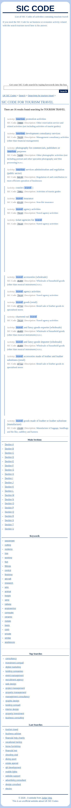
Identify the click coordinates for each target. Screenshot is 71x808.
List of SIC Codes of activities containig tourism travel (41, 16)
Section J (9, 482)
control (8, 570)
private (8, 634)
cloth (7, 629)
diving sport (10, 759)
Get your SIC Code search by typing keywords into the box (38, 84)
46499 (20, 280)
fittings (8, 566)
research (9, 583)
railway (8, 604)
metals (8, 621)
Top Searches (35, 653)
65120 (20, 202)
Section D (9, 457)
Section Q (9, 512)
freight (8, 595)
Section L (9, 491)
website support (12, 776)
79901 (20, 191)
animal (8, 591)
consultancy (11, 658)
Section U (9, 529)
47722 (20, 306)
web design (10, 684)
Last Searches (35, 724)
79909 (20, 122)
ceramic (8, 617)
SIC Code (35, 8)
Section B (9, 449)
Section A (9, 444)
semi (7, 600)
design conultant (13, 784)
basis (7, 625)
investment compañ (14, 663)
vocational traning (13, 742)
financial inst (11, 750)
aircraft (8, 579)
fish (6, 562)
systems (9, 549)
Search (22, 95)
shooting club (11, 755)
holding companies (14, 671)
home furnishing (12, 746)
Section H (9, 474)
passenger (10, 540)
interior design (12, 709)
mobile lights (11, 771)
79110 (20, 213)
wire (7, 587)
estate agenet (11, 763)
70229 (20, 137)
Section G (9, 470)
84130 (20, 177)
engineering (10, 608)
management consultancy (17, 696)
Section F (9, 465)
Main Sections (34, 439)
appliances (10, 642)
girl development (13, 767)
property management (15, 692)
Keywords (34, 536)
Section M (9, 495)
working (8, 557)
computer (9, 612)
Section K (9, 487)
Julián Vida (47, 798)
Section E (9, 461)
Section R (9, 516)
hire (6, 553)
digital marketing (13, 667)
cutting (8, 545)
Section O (9, 503)
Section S (9, 520)
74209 (20, 155)
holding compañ (12, 705)
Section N (9, 499)
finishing (9, 574)
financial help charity (15, 738)
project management (15, 688)
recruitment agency (14, 680)
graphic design (12, 701)
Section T (9, 524)
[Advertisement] (35, 53)
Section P (9, 508)
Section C (9, 453)
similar (8, 638)
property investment (14, 713)
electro (8, 788)
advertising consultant (15, 780)
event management (14, 675)
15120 (20, 428)
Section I (9, 478)
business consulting (14, 718)
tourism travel (11, 729)
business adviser (13, 733)
